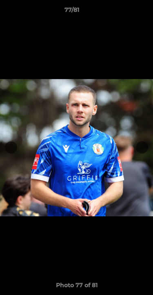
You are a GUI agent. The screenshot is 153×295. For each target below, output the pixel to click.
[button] (124, 12)
